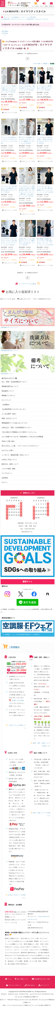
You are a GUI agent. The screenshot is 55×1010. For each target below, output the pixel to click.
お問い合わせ (30, 985)
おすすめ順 (36, 63)
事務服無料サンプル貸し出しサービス (14, 423)
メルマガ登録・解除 (8, 469)
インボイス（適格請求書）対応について (15, 455)
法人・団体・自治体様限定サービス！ (14, 382)
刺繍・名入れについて (9, 418)
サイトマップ (6, 400)
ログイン (5, 482)
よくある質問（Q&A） (9, 414)
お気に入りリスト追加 (9, 112)
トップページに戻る (27, 284)
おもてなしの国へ (8, 450)
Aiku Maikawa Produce (5, 33)
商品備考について (8, 391)
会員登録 (5, 478)
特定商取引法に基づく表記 (41, 979)
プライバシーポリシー (13, 985)
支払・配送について (21, 979)
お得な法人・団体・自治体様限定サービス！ (17, 427)
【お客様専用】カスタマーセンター (14, 409)
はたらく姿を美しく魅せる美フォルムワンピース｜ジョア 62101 (27, 88)
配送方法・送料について (10, 464)
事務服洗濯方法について (10, 386)
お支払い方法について (9, 459)
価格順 (45, 63)
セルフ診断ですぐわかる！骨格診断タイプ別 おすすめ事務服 (22, 437)
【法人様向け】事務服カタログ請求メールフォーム (19, 432)
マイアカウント (7, 473)
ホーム (8, 979)
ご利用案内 (5, 405)
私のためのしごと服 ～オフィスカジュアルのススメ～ (21, 446)
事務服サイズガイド (8, 395)
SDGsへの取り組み (8, 441)
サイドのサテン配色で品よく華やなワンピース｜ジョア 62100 (45, 88)
